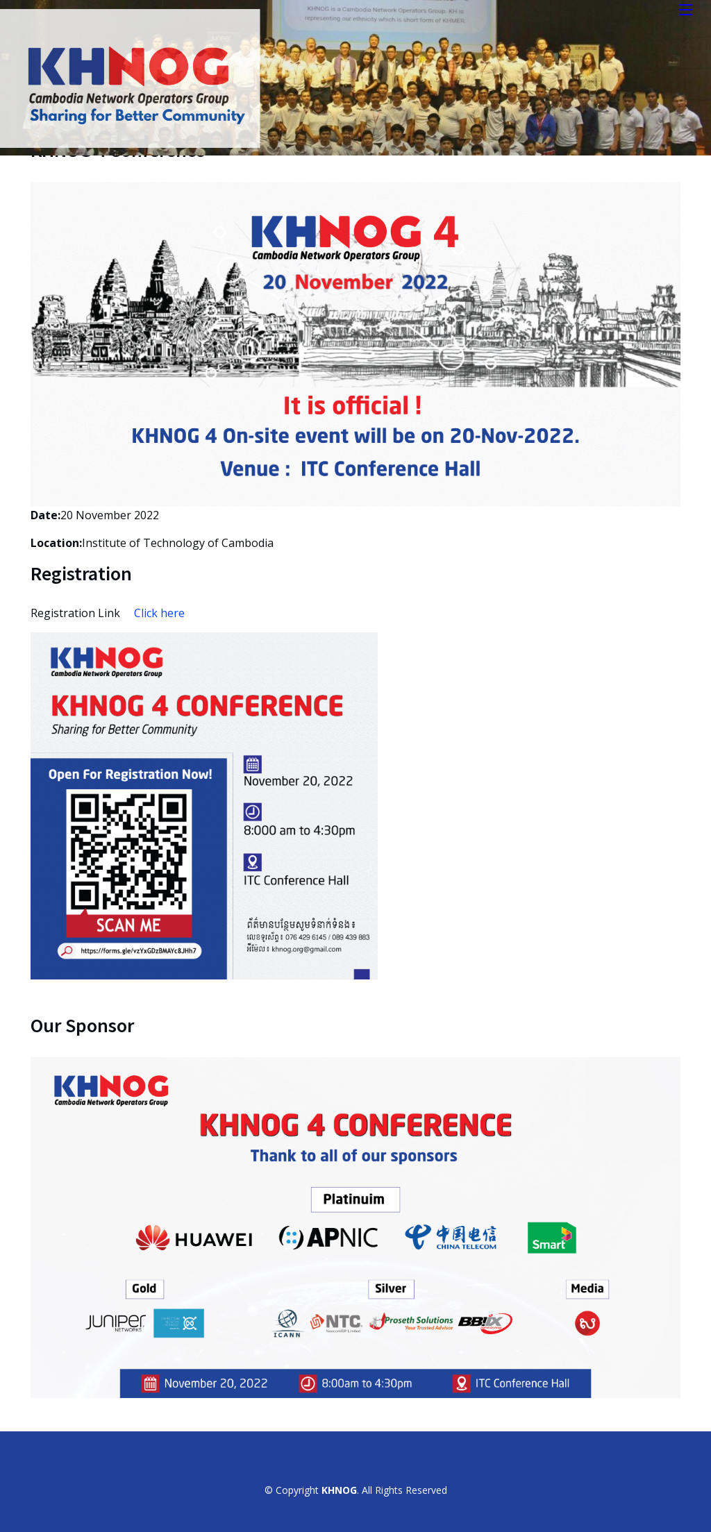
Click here (159, 613)
